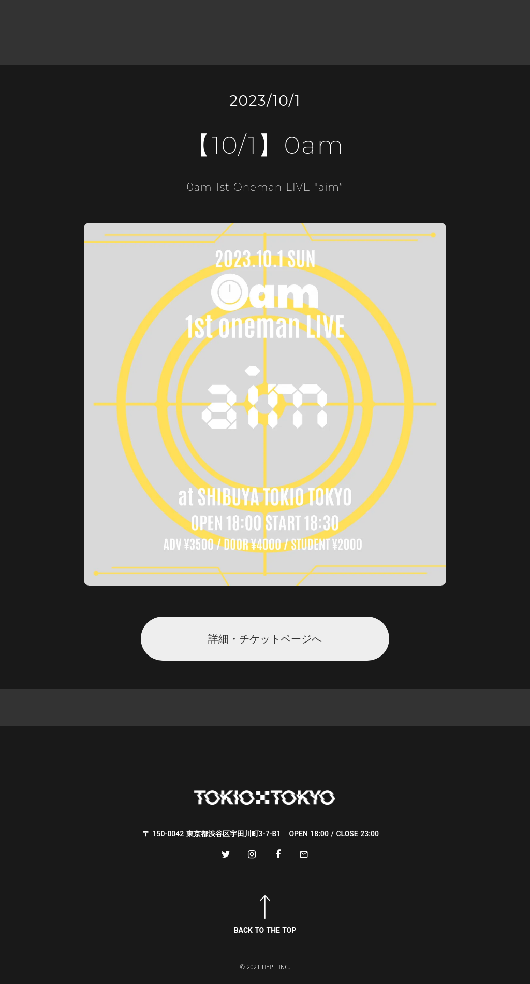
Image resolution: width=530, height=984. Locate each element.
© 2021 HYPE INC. (265, 967)
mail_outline (303, 854)
